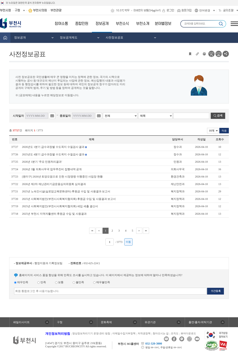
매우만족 (21, 282)
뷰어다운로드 (188, 333)
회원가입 (186, 10)
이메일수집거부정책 (123, 333)
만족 (41, 282)
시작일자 (18, 115)
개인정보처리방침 (57, 333)
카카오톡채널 (181, 338)
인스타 (189, 338)
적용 (224, 130)
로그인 (170, 10)
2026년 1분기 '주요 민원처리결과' (42, 161)
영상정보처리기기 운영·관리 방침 (91, 333)
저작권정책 (144, 333)
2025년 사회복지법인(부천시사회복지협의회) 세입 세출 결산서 (60, 206)
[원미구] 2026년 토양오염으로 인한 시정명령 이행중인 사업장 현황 (62, 176)
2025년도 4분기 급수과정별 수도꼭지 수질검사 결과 (54, 154)
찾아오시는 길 (161, 333)
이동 (128, 242)
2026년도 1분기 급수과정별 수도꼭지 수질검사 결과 (54, 146)
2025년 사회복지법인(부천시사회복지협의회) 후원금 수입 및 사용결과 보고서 (69, 198)
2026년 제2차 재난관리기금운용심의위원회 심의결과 (54, 184)
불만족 (78, 282)
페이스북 (174, 338)
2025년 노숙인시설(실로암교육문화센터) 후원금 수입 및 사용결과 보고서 (66, 191)
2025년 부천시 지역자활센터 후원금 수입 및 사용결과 (54, 213)
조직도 (174, 333)
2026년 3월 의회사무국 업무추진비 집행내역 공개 (52, 169)
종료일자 (65, 115)
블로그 (166, 338)
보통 (59, 282)
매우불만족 (101, 282)
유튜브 (197, 338)
